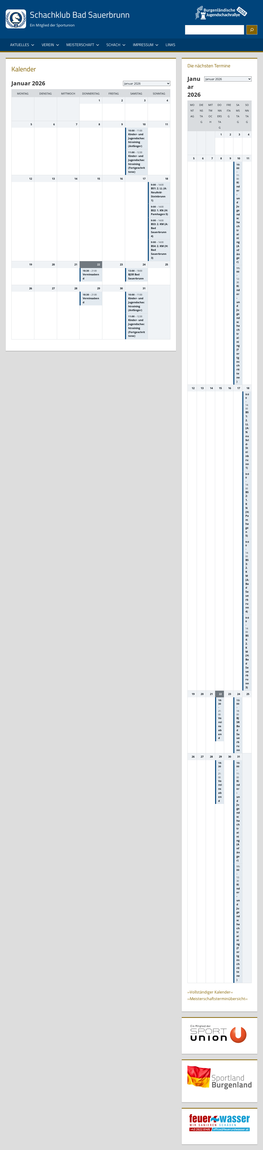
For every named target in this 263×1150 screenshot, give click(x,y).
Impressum (146, 45)
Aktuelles (22, 45)
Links (170, 45)
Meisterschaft (82, 45)
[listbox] (146, 83)
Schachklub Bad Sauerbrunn (80, 14)
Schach (116, 45)
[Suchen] (251, 30)
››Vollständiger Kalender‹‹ (210, 992)
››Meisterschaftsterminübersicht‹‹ (217, 998)
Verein (50, 45)
